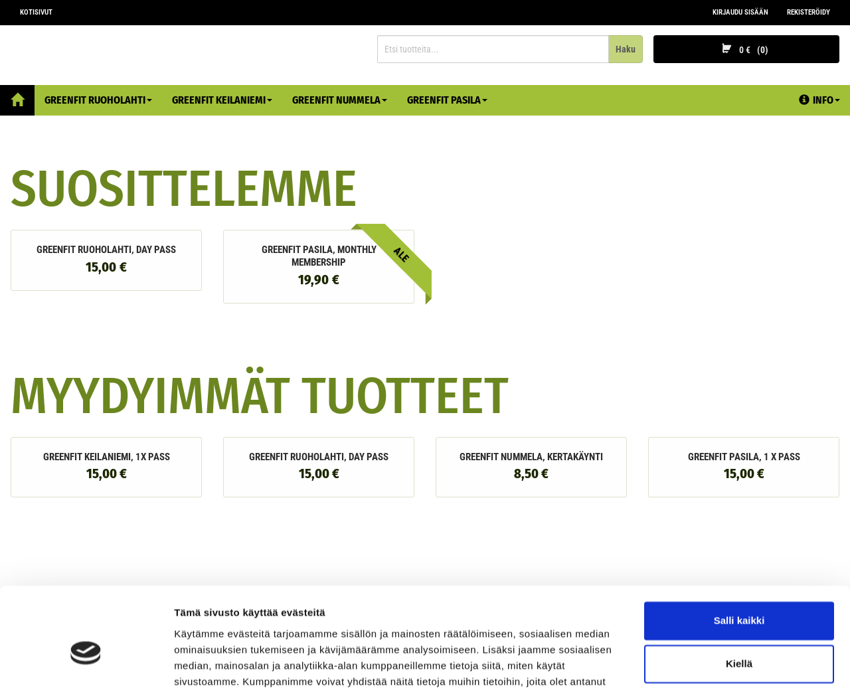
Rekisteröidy (808, 12)
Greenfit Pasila (447, 100)
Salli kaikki (739, 552)
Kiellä (739, 595)
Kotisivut (36, 12)
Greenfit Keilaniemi (222, 100)
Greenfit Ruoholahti (98, 100)
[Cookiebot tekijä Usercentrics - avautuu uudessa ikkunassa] (86, 666)
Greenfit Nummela (339, 100)
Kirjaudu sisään (740, 12)
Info (819, 100)
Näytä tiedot (203, 665)
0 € (746, 49)
